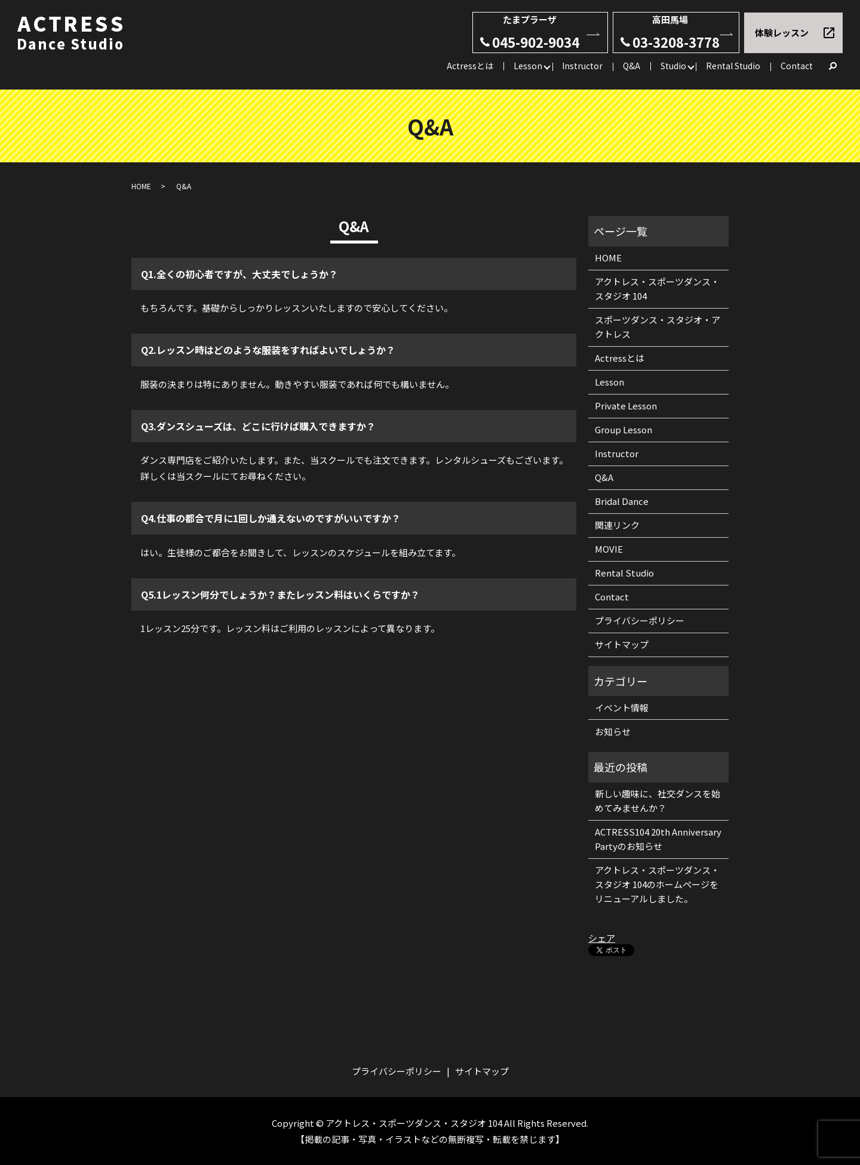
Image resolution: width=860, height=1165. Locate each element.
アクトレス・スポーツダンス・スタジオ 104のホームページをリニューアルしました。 (657, 884)
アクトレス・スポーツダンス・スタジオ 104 (657, 288)
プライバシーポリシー (639, 620)
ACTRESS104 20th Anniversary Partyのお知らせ (658, 838)
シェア (601, 938)
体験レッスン (782, 32)
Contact (797, 66)
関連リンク (617, 525)
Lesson (528, 66)
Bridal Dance (622, 501)
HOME (141, 186)
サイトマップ (622, 644)
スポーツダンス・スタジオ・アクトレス (657, 326)
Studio (673, 66)
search (833, 66)
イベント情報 (622, 707)
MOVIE (609, 549)
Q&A (631, 66)
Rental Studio (733, 66)
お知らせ (613, 731)
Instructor (582, 66)
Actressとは (470, 66)
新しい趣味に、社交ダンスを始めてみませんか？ (657, 800)
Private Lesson (626, 405)
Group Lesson (623, 429)
